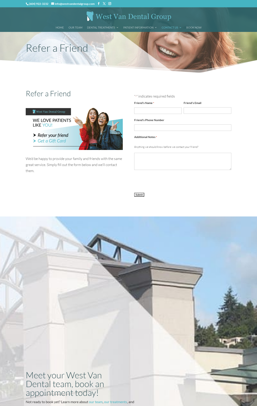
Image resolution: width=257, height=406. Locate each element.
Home (60, 27)
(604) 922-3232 (38, 3)
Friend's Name (144, 103)
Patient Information (138, 27)
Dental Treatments (101, 27)
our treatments (115, 402)
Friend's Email (192, 102)
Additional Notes (145, 137)
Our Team (75, 27)
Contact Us (170, 27)
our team (96, 402)
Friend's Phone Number (149, 120)
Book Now (193, 27)
